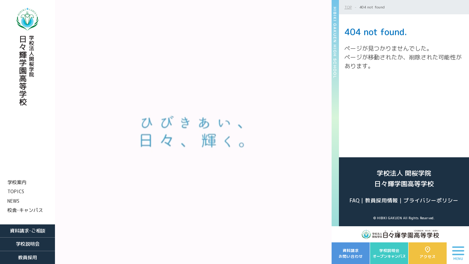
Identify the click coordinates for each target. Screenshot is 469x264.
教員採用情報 (381, 200)
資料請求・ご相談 (27, 230)
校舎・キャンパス (25, 210)
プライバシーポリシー (430, 200)
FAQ (354, 200)
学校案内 (16, 182)
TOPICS (15, 191)
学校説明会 (28, 244)
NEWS (13, 201)
